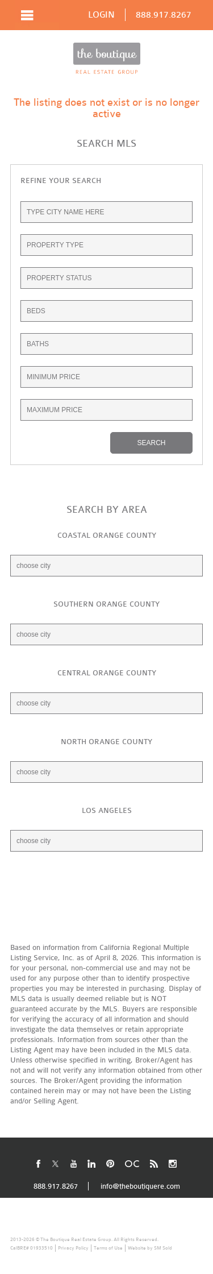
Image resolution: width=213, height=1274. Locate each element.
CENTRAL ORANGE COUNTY (106, 673)
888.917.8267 (163, 15)
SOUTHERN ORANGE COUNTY (106, 604)
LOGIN (101, 15)
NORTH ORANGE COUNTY (106, 741)
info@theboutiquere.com (140, 1186)
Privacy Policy (73, 1248)
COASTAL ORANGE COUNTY (106, 535)
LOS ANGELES (107, 810)
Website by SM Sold (150, 1248)
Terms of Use (108, 1248)
